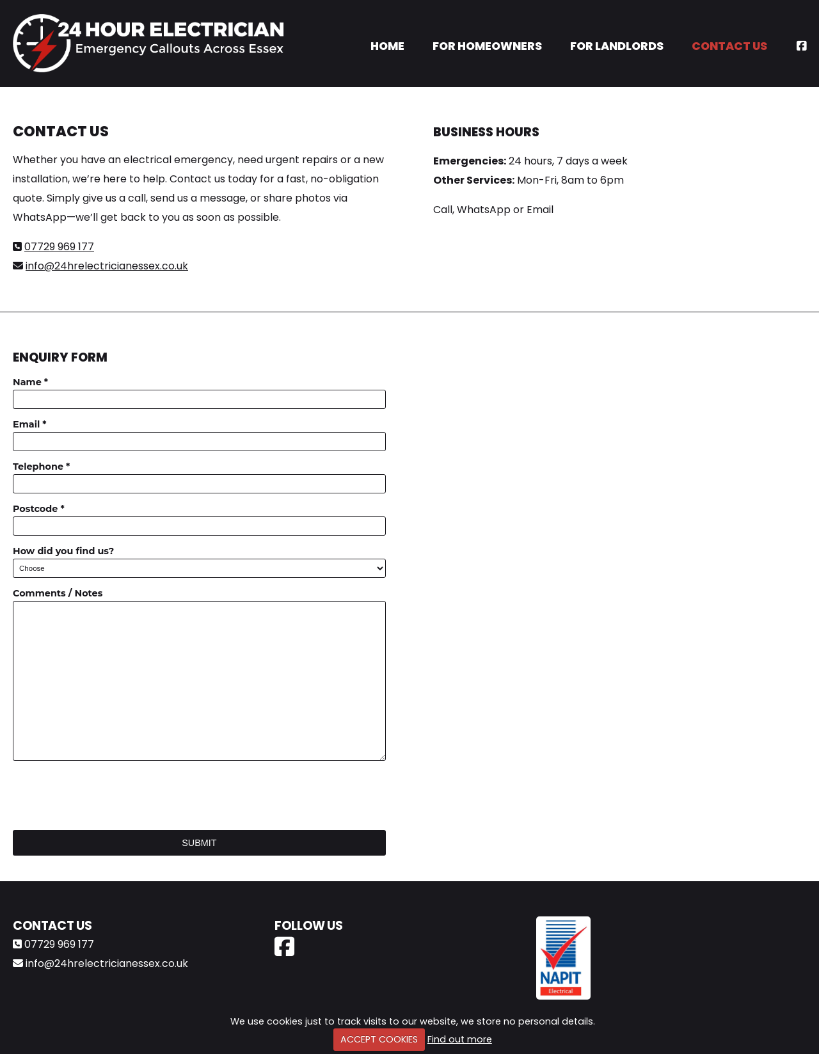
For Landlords (617, 46)
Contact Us (729, 46)
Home (387, 46)
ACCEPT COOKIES (379, 1039)
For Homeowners (487, 46)
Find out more (459, 1039)
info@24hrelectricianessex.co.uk (107, 266)
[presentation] (110, 795)
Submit (199, 843)
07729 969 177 (59, 246)
